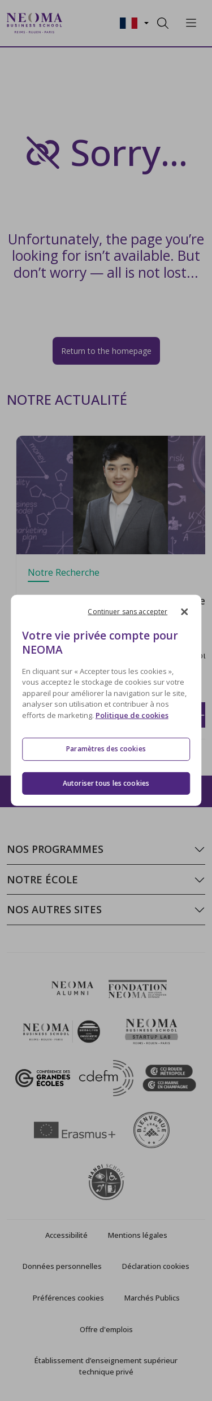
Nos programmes (55, 849)
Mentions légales (137, 1235)
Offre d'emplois (106, 1329)
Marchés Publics (152, 1298)
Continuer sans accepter (127, 611)
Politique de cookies (132, 715)
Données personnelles (62, 1266)
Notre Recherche (63, 572)
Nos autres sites (54, 909)
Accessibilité (66, 1235)
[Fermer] (184, 612)
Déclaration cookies (155, 1266)
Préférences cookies (68, 1298)
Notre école (42, 879)
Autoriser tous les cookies (106, 783)
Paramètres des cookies (106, 749)
